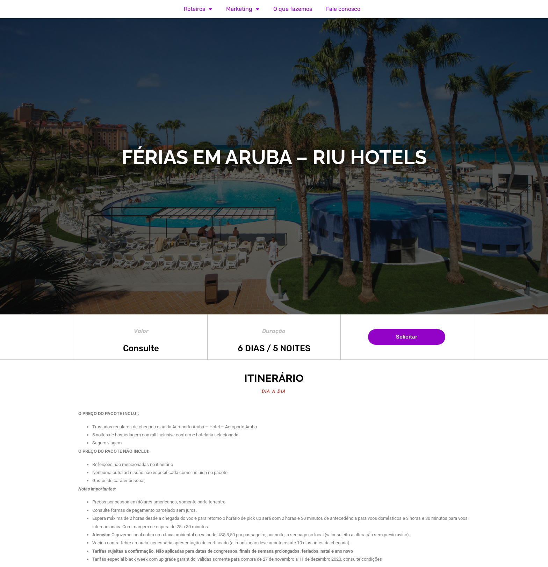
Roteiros (198, 9)
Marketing (242, 9)
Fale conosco (343, 9)
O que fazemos (292, 9)
